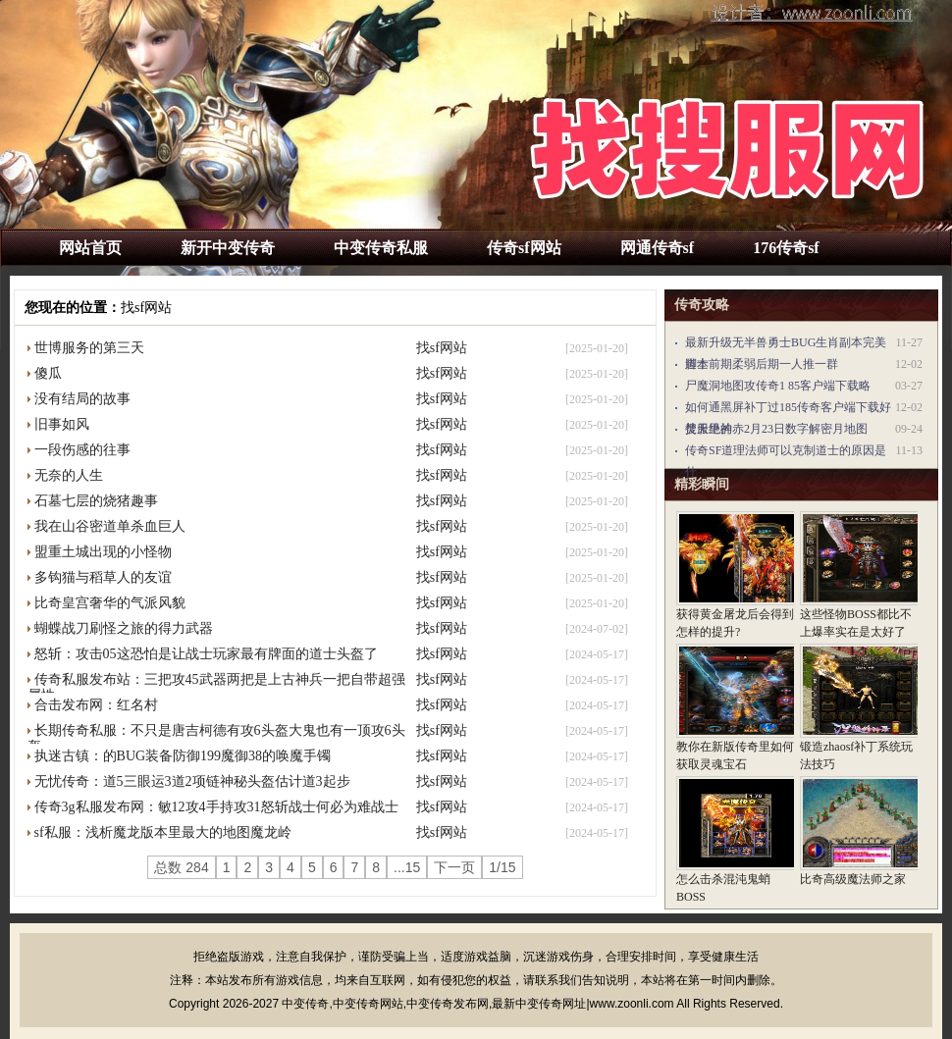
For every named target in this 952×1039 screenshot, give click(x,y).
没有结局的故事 (82, 398)
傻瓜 (48, 373)
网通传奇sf (657, 247)
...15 (407, 867)
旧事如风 (61, 424)
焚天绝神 (708, 429)
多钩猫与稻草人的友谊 (103, 577)
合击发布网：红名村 (96, 705)
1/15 (502, 867)
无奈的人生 (68, 475)
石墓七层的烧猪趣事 (96, 501)
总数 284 (181, 867)
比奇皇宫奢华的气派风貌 (109, 603)
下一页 (454, 867)
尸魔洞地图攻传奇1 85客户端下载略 (778, 385)
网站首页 (90, 247)
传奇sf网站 (524, 247)
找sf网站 (146, 307)
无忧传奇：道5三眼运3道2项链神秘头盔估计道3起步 (192, 781)
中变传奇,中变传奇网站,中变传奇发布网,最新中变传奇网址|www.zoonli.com (477, 1004)
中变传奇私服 (381, 247)
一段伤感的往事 (82, 449)
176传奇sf (786, 247)
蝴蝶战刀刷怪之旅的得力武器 (123, 628)
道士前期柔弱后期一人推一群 (761, 364)
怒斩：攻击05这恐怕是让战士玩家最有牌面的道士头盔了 (206, 654)
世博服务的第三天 (89, 347)
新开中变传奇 (228, 247)
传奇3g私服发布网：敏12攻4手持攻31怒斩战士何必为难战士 (216, 807)
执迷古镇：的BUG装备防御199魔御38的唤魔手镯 (183, 756)
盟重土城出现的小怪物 (103, 552)
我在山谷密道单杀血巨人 (109, 526)
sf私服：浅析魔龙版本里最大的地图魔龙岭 (162, 832)
